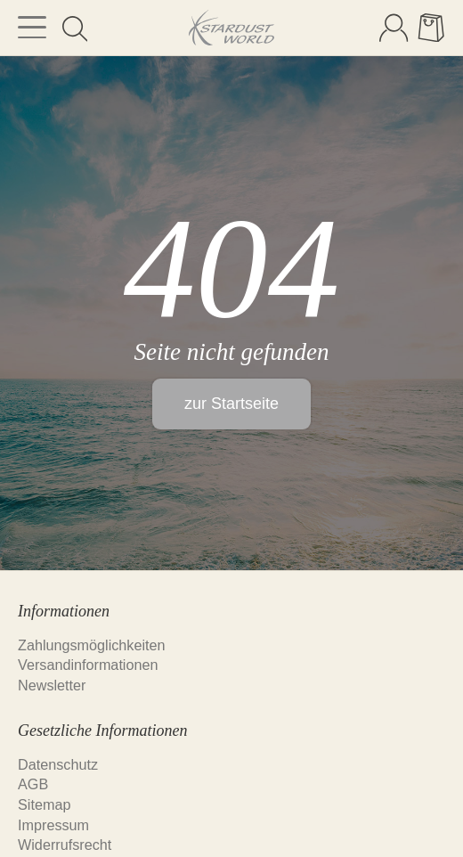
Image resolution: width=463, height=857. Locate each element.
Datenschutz (58, 764)
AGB (33, 784)
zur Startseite (231, 403)
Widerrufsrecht (64, 845)
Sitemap (44, 804)
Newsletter (51, 685)
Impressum (53, 825)
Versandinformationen (88, 665)
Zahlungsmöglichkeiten (92, 645)
